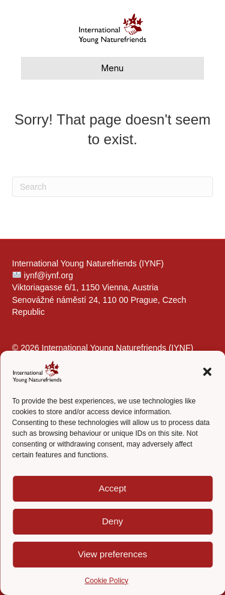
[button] (207, 372)
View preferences (113, 554)
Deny (112, 521)
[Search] (112, 187)
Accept (113, 488)
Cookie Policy (106, 580)
